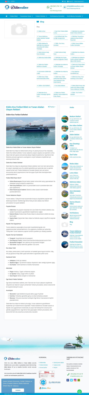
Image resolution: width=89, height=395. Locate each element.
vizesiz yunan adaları (58, 362)
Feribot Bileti (14, 16)
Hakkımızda (42, 362)
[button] (7, 1)
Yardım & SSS (56, 365)
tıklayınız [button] (16, 385)
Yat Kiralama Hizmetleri (57, 16)
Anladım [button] (18, 390)
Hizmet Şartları (43, 367)
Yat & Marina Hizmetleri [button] (75, 16)
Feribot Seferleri (43, 365)
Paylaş (51, 107)
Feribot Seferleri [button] (41, 16)
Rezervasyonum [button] (78, 1)
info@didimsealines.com (75, 6)
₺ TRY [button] (12, 1)
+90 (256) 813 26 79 (76, 374)
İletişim (55, 367)
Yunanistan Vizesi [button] (26, 16)
